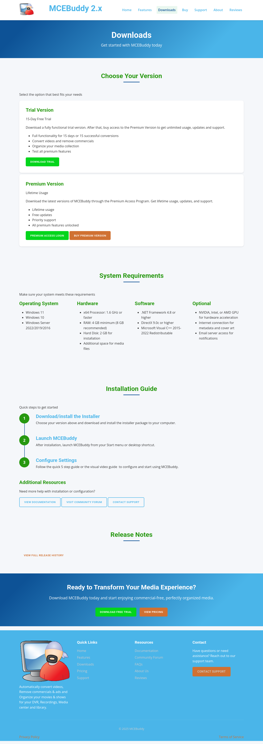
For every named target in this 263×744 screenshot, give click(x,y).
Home (127, 10)
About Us (142, 674)
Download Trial (44, 162)
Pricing (82, 674)
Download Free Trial (115, 615)
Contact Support (133, 503)
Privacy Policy (29, 740)
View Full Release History (45, 557)
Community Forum (149, 660)
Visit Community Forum (88, 503)
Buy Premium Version (94, 236)
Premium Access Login (49, 236)
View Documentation (41, 503)
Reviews (235, 10)
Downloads (167, 10)
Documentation (146, 654)
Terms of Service (231, 740)
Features (145, 10)
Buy (185, 10)
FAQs (138, 667)
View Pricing (155, 615)
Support (201, 10)
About (218, 10)
